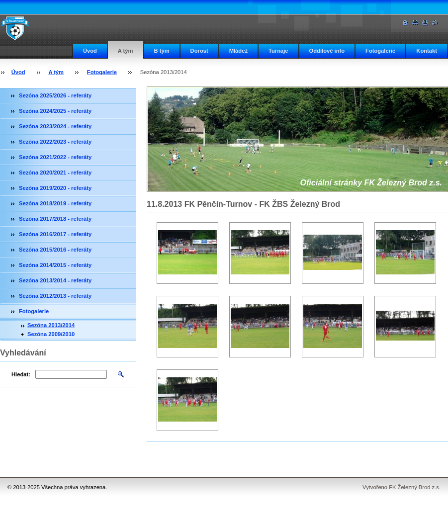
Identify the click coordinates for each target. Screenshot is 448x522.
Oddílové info (327, 51)
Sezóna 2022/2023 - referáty (55, 142)
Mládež (238, 51)
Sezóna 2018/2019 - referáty (55, 203)
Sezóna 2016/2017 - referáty (55, 234)
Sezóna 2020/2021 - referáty (55, 172)
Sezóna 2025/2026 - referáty (55, 95)
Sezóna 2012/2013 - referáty (55, 296)
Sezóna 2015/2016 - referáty (55, 250)
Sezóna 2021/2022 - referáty (55, 157)
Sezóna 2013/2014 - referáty (55, 280)
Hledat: (20, 374)
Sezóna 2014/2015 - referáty (55, 265)
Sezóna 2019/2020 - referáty (55, 188)
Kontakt (426, 51)
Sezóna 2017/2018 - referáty (55, 219)
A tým (125, 51)
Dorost (199, 51)
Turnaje (278, 51)
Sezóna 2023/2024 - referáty (55, 126)
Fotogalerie (380, 51)
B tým (162, 51)
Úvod (90, 51)
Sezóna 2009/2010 (51, 334)
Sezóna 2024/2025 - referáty (55, 111)
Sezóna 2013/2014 (51, 325)
